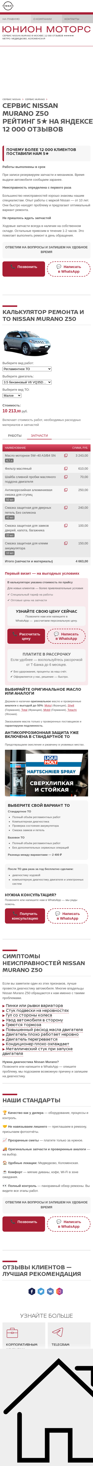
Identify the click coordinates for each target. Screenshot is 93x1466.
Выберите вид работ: (18, 363)
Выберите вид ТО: (16, 389)
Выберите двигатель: (18, 376)
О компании (42, 19)
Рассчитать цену (26, 636)
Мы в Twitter (41, 1291)
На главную (10, 19)
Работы (14, 435)
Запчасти (39, 435)
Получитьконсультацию (25, 915)
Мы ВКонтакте (50, 1291)
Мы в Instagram (59, 1291)
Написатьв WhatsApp (68, 268)
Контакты (71, 19)
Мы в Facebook (32, 1291)
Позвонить (23, 266)
